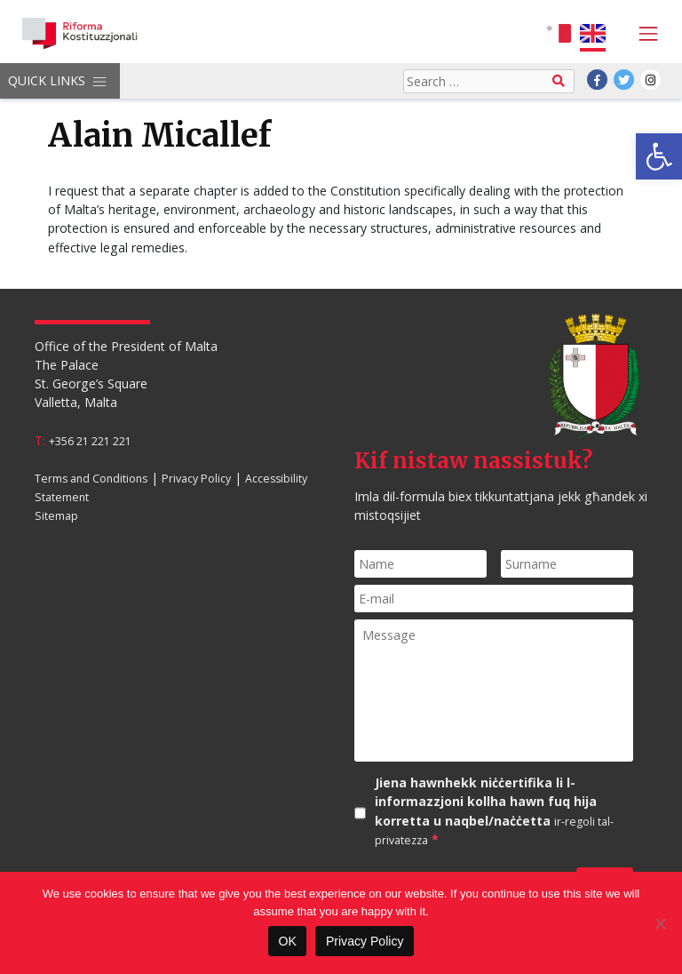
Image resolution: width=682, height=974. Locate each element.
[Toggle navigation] (643, 33)
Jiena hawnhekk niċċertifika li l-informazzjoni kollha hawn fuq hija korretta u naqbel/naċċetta (494, 811)
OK (287, 941)
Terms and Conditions (91, 478)
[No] (660, 923)
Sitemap (56, 515)
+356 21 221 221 (90, 441)
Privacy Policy (196, 478)
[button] (659, 156)
